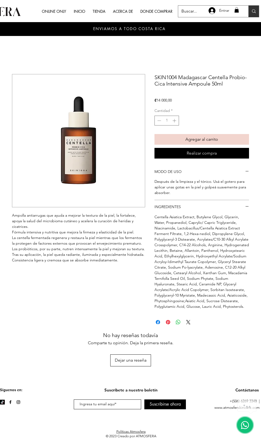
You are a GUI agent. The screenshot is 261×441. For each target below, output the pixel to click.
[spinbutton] (167, 120)
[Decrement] (158, 120)
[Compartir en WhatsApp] (178, 322)
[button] (236, 10)
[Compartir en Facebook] (158, 322)
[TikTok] (2, 402)
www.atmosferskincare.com (237, 407)
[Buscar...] (253, 11)
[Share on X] (188, 322)
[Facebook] (10, 402)
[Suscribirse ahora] (165, 404)
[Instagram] (18, 402)
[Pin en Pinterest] (168, 322)
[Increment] (175, 120)
